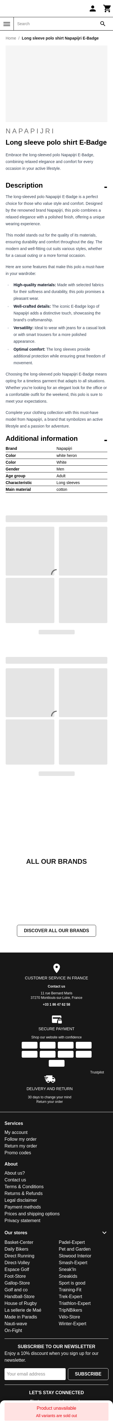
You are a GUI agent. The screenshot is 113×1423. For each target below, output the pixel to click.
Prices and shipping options (32, 1213)
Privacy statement (22, 1220)
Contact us (56, 986)
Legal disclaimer (21, 1200)
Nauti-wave (16, 1323)
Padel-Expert (72, 1242)
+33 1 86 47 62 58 (56, 1004)
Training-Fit (70, 1289)
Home (11, 38)
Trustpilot (97, 1072)
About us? (15, 1173)
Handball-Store (20, 1296)
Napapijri (56, 131)
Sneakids (68, 1276)
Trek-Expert (70, 1296)
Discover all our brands (56, 930)
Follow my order (21, 1139)
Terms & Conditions (24, 1186)
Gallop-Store (17, 1283)
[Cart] (107, 8)
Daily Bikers (16, 1249)
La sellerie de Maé (23, 1310)
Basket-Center (19, 1242)
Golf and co (16, 1289)
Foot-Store (15, 1276)
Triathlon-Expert (75, 1303)
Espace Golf (17, 1269)
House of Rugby (21, 1303)
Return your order (49, 1102)
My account (16, 1132)
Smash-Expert (73, 1262)
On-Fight (13, 1330)
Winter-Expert (73, 1323)
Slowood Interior (75, 1255)
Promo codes (18, 1152)
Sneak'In (67, 1269)
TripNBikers (70, 1310)
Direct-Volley (17, 1262)
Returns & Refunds (24, 1193)
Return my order (21, 1146)
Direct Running (19, 1255)
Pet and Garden (75, 1249)
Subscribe (88, 1374)
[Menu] (7, 24)
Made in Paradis (21, 1316)
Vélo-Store (69, 1316)
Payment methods (23, 1207)
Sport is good (72, 1283)
